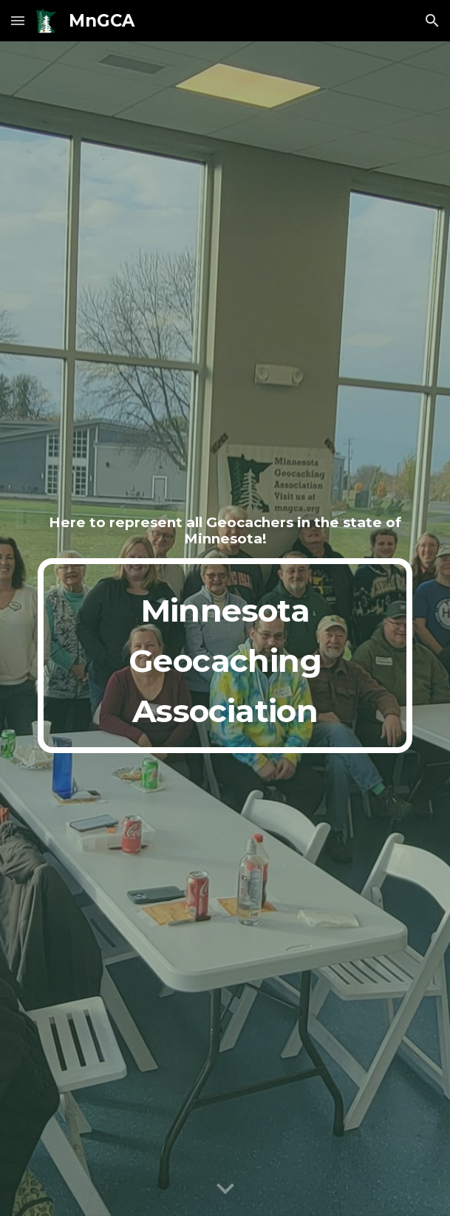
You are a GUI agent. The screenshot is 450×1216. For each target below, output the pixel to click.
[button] (17, 20)
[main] (225, 531)
